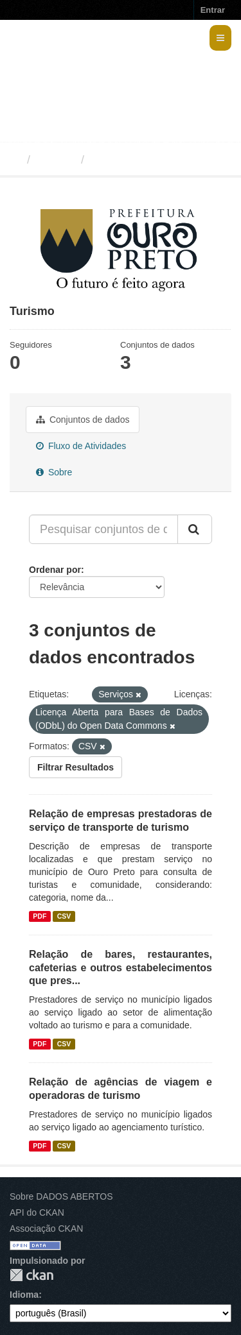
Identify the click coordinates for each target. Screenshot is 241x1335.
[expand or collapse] (220, 38)
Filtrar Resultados (75, 767)
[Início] (15, 159)
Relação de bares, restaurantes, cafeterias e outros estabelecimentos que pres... (120, 968)
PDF (39, 916)
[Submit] (194, 529)
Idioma (24, 1294)
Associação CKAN (46, 1228)
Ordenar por (55, 570)
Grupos (56, 159)
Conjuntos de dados (82, 419)
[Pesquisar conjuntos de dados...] (103, 529)
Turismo (113, 159)
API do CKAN (37, 1212)
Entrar (213, 10)
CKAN (31, 1275)
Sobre (54, 472)
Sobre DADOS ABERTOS (61, 1196)
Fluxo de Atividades (81, 446)
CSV (64, 916)
